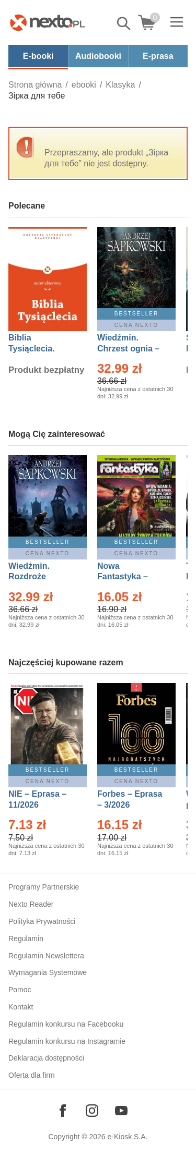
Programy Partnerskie (43, 887)
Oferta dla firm (31, 1075)
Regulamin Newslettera (46, 956)
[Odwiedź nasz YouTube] (121, 1110)
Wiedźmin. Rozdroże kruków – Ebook (40, 577)
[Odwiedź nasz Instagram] (92, 1110)
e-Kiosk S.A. (128, 1136)
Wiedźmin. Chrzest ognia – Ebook (128, 348)
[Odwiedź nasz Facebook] (62, 1110)
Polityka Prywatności (41, 921)
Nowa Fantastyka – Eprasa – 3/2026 (128, 577)
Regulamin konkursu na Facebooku (65, 1024)
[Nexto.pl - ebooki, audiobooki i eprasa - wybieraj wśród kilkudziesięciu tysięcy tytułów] (47, 22)
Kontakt (20, 1007)
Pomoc (19, 989)
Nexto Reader (30, 904)
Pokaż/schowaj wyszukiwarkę (124, 23)
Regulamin (25, 938)
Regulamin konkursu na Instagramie (66, 1041)
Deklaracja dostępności (46, 1058)
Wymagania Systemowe (47, 972)
